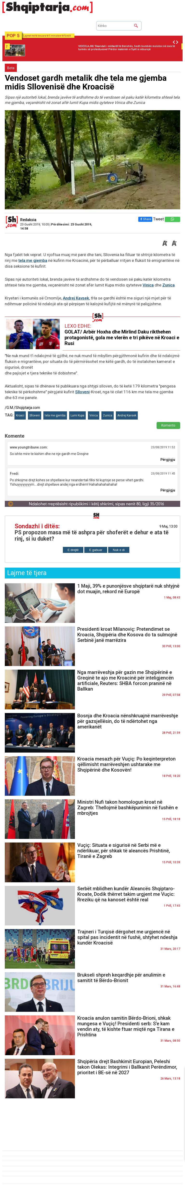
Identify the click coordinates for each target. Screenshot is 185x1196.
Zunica (168, 285)
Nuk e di (119, 550)
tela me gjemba (32, 260)
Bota (10, 68)
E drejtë (73, 550)
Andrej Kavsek (76, 298)
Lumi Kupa (77, 415)
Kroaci (20, 415)
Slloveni (82, 391)
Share (145, 219)
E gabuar (95, 550)
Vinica (148, 285)
